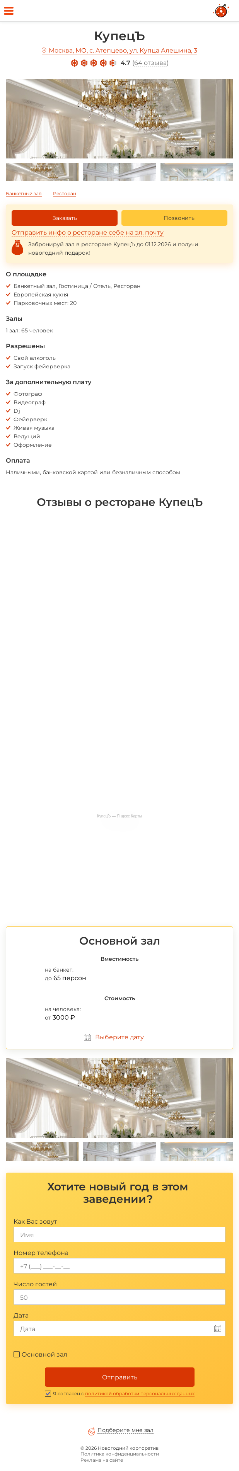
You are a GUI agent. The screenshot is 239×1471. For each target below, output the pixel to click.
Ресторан (64, 193)
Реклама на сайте (101, 1460)
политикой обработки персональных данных (140, 1393)
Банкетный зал (24, 193)
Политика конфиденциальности (119, 1454)
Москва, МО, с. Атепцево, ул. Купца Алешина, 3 (123, 50)
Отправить (119, 1377)
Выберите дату (119, 1037)
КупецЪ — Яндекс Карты (119, 816)
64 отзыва (150, 62)
